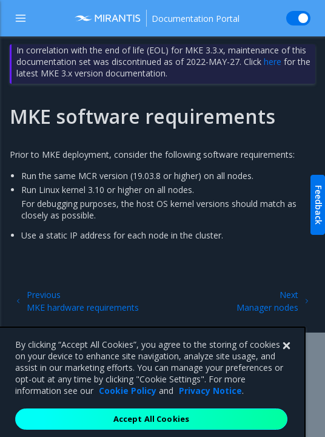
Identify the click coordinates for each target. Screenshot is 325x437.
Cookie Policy (127, 399)
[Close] (286, 355)
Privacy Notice (210, 399)
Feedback (318, 205)
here (272, 61)
